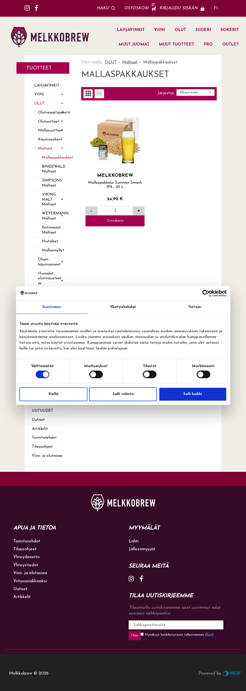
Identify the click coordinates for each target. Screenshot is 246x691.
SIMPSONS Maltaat (52, 183)
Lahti (134, 541)
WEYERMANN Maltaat (54, 216)
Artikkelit (40, 429)
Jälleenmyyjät (142, 549)
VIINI (159, 30)
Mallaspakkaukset (54, 158)
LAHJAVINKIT (131, 30)
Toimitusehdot (44, 438)
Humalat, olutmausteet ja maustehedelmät (52, 281)
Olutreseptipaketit (52, 112)
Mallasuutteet (50, 130)
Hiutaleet (50, 241)
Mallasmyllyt (53, 250)
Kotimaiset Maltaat (51, 230)
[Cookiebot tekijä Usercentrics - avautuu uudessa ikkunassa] (206, 293)
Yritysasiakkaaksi (30, 581)
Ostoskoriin (115, 221)
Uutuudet (42, 411)
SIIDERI (203, 30)
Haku (102, 8)
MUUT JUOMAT (134, 44)
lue (197, 634)
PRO (208, 44)
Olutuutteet (48, 122)
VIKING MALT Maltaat (49, 200)
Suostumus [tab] (51, 307)
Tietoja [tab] (194, 307)
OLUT (180, 30)
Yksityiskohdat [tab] (123, 307)
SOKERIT (230, 30)
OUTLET (230, 44)
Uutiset (38, 420)
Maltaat (45, 149)
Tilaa (207, 625)
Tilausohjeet (42, 447)
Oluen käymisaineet (49, 262)
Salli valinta (123, 394)
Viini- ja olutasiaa (47, 456)
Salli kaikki (192, 394)
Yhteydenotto (26, 557)
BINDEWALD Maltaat (53, 169)
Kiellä (53, 394)
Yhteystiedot (25, 565)
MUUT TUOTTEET (176, 44)
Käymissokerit (50, 139)
